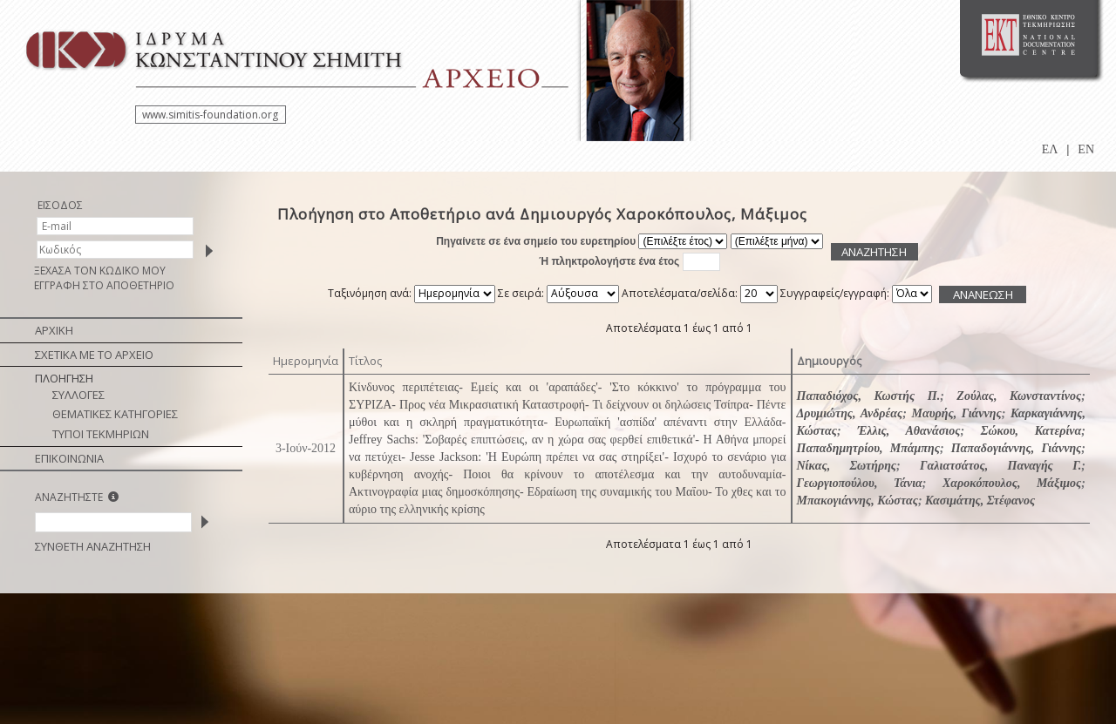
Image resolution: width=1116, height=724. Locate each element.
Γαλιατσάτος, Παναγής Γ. (1000, 465)
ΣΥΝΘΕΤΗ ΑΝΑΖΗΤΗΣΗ (93, 546)
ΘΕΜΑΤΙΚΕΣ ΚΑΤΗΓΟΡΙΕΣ (115, 414)
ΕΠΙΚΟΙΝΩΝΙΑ (69, 458)
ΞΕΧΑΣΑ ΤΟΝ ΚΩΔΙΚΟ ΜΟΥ (100, 270)
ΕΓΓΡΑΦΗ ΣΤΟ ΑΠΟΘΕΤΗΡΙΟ (104, 285)
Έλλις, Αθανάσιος (908, 430)
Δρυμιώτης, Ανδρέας (850, 413)
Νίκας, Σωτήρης (847, 465)
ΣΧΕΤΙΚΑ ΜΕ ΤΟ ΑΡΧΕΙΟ (94, 354)
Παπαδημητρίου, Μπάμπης (868, 448)
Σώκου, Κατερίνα (1031, 430)
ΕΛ (1050, 149)
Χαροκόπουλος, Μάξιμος (1011, 483)
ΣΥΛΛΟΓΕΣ (78, 395)
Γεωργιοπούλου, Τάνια (859, 483)
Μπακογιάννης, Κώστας (857, 500)
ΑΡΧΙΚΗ (54, 330)
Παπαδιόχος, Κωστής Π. (869, 396)
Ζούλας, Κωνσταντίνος (1018, 396)
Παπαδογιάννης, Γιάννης (1016, 448)
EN (1086, 149)
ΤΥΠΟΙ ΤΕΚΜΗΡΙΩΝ (100, 434)
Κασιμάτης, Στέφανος (980, 500)
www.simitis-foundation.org (210, 114)
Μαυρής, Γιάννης (957, 413)
